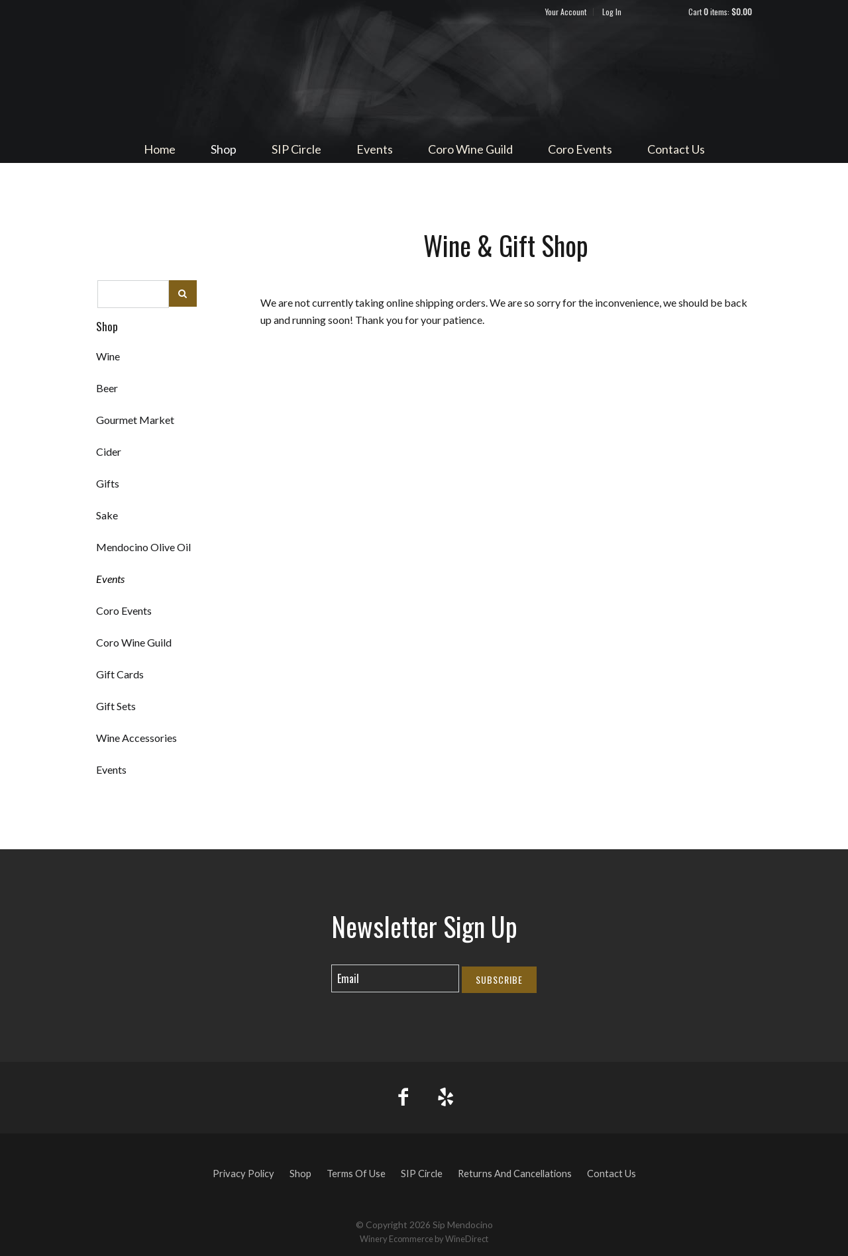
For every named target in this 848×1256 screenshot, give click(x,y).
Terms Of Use (356, 1173)
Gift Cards (120, 674)
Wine (108, 356)
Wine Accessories (136, 737)
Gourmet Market (135, 419)
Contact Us (676, 149)
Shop (224, 149)
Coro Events (580, 149)
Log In (611, 11)
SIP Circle (296, 149)
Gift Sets (116, 706)
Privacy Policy (243, 1173)
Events (374, 149)
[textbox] (133, 294)
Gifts (107, 483)
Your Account (565, 11)
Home (160, 149)
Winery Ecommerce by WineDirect (424, 1238)
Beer (107, 388)
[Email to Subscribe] (395, 978)
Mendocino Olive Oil (143, 547)
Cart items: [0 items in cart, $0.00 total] (720, 11)
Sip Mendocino (424, 77)
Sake (107, 515)
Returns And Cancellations (515, 1173)
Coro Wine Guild (470, 149)
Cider (108, 451)
